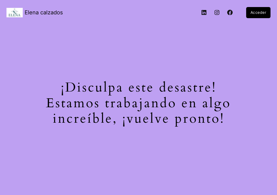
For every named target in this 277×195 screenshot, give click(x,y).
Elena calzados (44, 12)
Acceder (258, 12)
